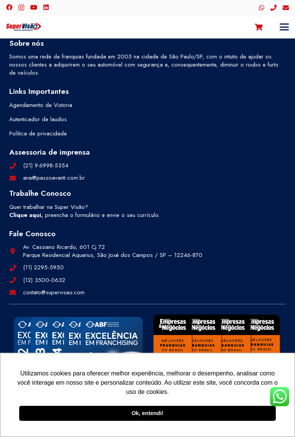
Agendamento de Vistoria (40, 105)
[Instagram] (21, 7)
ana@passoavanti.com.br (54, 177)
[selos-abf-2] (78, 348)
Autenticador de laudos (38, 119)
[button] (284, 27)
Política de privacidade (38, 133)
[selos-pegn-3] (217, 346)
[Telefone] (273, 8)
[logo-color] (23, 27)
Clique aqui (25, 215)
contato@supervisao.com (54, 292)
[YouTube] (33, 7)
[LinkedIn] (46, 7)
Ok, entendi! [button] (147, 413)
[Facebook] (9, 7)
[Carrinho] (258, 26)
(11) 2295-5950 (43, 267)
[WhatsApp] (261, 8)
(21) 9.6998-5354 (45, 165)
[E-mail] (286, 8)
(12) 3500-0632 (44, 280)
